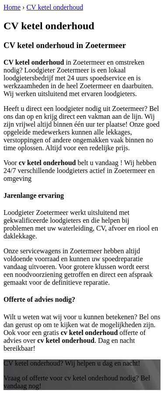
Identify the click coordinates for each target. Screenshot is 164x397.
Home (12, 7)
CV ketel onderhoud (54, 7)
